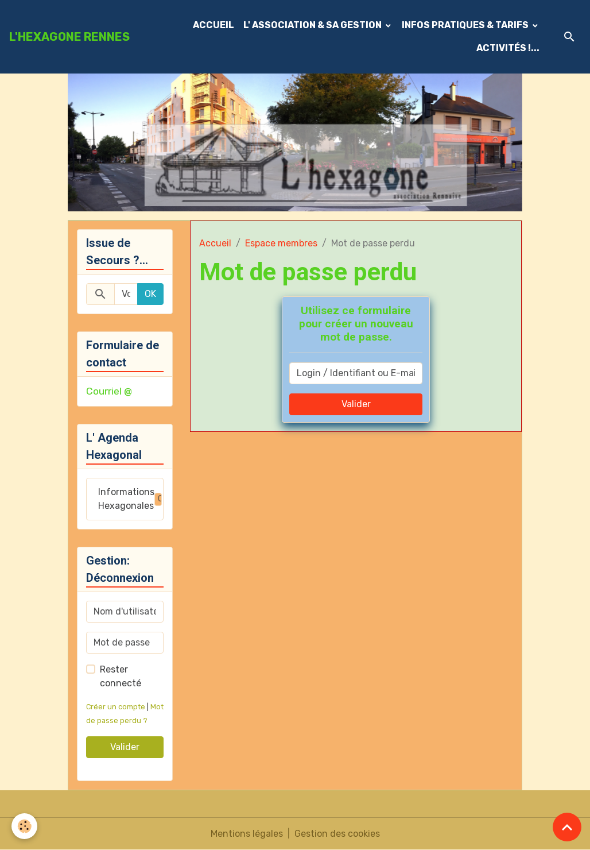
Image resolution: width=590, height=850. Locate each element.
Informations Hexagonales (131, 498)
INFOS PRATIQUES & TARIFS (466, 25)
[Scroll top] (567, 827)
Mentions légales (247, 833)
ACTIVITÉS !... (507, 47)
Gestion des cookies (337, 833)
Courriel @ (109, 391)
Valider (356, 404)
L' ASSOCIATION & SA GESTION (313, 25)
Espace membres (281, 243)
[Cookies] (24, 826)
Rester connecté (120, 676)
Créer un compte (115, 706)
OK (150, 293)
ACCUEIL (213, 25)
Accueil (215, 243)
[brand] (69, 36)
